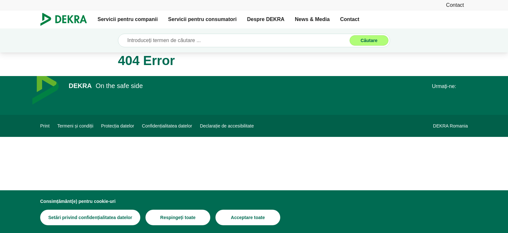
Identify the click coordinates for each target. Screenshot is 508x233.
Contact (350, 19)
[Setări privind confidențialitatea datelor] (90, 217)
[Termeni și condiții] (75, 126)
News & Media (312, 19)
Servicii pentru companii (128, 19)
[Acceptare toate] (247, 217)
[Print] (45, 126)
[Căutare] (369, 40)
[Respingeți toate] (177, 217)
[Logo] (66, 19)
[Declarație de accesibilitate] (227, 126)
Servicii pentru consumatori (202, 19)
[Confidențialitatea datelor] (167, 126)
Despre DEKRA (265, 19)
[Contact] (455, 5)
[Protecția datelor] (117, 126)
